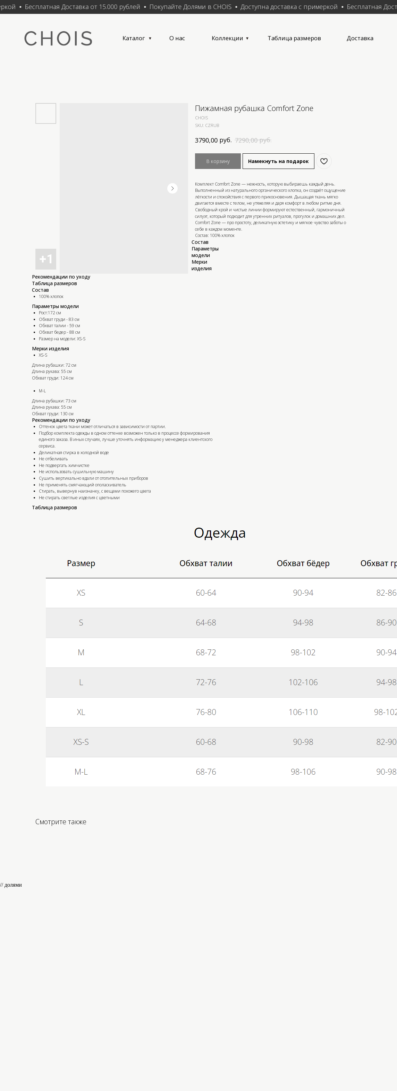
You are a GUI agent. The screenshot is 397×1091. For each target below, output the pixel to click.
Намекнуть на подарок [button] (278, 165)
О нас (195, 39)
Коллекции (250, 39)
